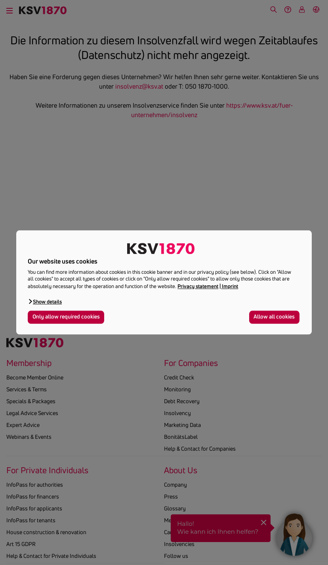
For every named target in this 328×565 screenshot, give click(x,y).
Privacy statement (197, 286)
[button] (45, 301)
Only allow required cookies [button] (66, 316)
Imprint (230, 286)
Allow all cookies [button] (274, 316)
